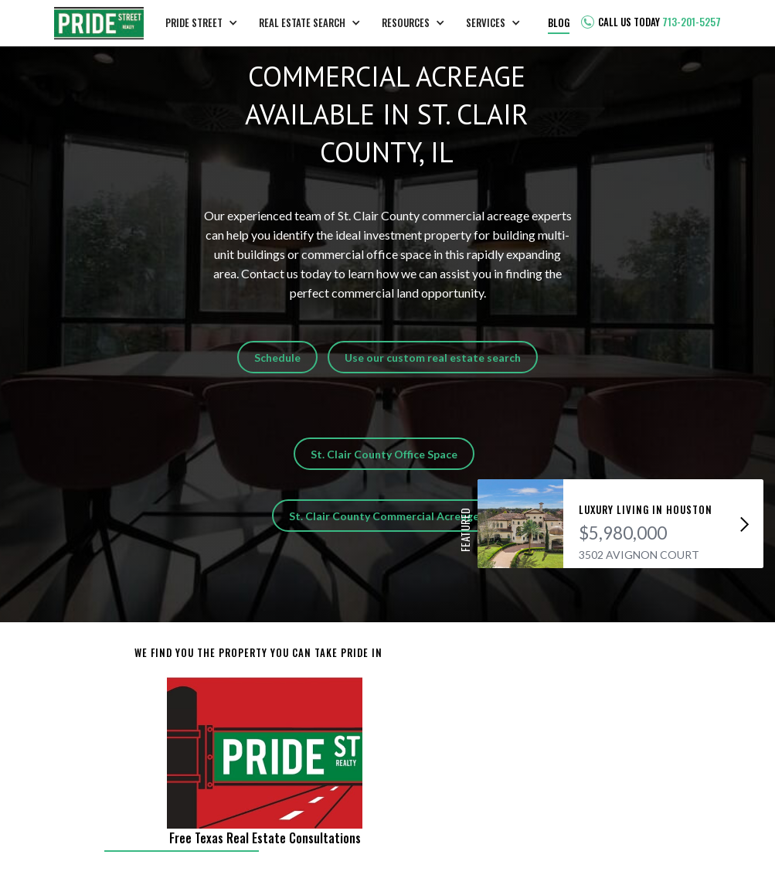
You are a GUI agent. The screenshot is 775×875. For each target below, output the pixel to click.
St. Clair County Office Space (384, 454)
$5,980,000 (623, 533)
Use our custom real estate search (433, 357)
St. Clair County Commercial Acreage (384, 516)
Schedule (277, 357)
